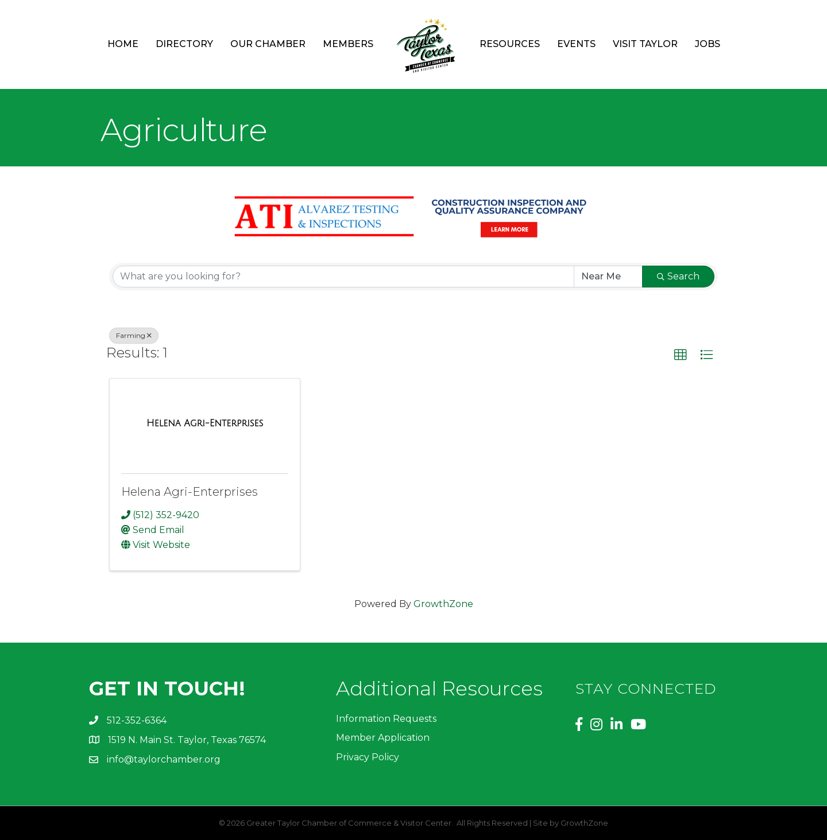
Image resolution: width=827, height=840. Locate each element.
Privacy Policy (367, 757)
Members (348, 43)
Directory (184, 43)
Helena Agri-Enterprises (189, 492)
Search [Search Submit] (678, 276)
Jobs (707, 43)
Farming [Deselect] (134, 335)
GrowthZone (443, 603)
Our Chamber (268, 43)
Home (122, 43)
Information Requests (386, 718)
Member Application (383, 737)
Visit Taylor (645, 43)
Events (576, 43)
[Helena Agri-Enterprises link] (204, 423)
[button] (680, 355)
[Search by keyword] (343, 276)
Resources (510, 43)
